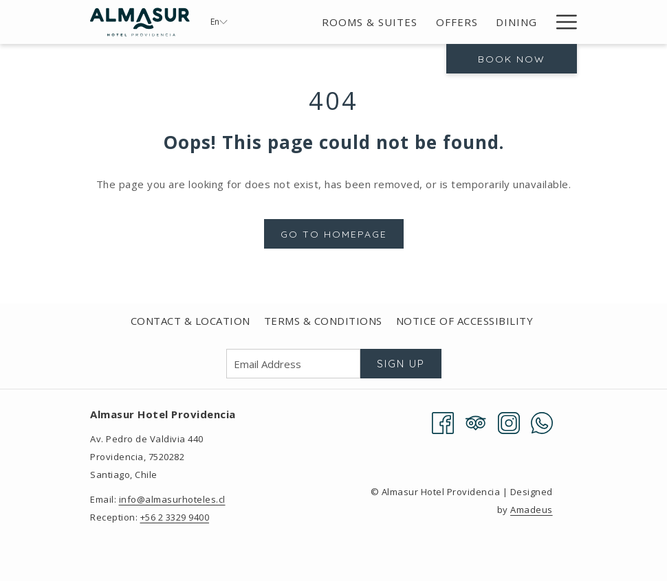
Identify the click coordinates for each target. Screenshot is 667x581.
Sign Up (401, 363)
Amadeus (531, 509)
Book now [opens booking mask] (511, 59)
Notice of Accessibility (465, 321)
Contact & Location (190, 321)
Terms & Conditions (323, 321)
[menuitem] (369, 22)
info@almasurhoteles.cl (172, 499)
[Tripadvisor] (476, 422)
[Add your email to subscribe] (293, 363)
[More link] (561, 22)
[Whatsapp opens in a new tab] (542, 422)
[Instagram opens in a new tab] (509, 422)
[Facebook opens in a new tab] (443, 422)
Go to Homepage (334, 234)
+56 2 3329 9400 (175, 517)
